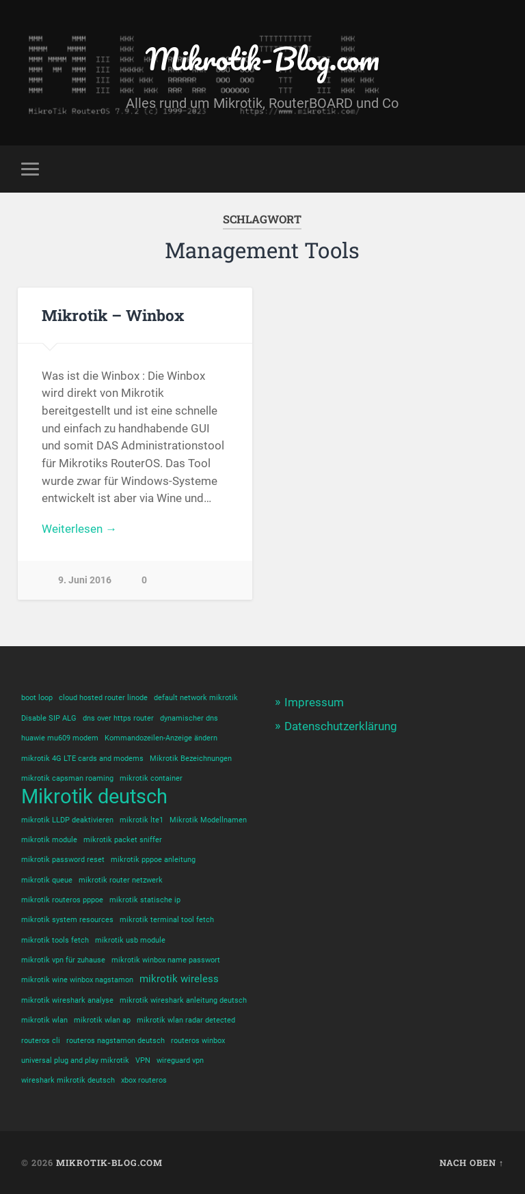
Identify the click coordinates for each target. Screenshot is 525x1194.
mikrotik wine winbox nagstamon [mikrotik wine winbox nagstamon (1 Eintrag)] (77, 979)
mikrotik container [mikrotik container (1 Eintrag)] (151, 778)
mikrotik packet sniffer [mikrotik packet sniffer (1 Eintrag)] (122, 839)
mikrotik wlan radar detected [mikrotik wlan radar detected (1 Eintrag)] (186, 1020)
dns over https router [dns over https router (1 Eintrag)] (118, 718)
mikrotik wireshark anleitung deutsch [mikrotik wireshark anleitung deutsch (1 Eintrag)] (183, 1000)
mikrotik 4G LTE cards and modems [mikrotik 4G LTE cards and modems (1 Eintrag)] (82, 758)
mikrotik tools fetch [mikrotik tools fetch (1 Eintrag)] (55, 940)
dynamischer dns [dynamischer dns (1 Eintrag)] (189, 718)
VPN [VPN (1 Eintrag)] (142, 1060)
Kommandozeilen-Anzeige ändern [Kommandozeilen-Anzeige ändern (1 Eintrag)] (161, 738)
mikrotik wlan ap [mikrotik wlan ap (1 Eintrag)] (102, 1020)
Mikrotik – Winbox (113, 315)
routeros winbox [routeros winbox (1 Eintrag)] (198, 1040)
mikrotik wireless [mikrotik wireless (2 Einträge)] (179, 979)
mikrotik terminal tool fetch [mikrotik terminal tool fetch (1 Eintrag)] (167, 919)
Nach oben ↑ (472, 1162)
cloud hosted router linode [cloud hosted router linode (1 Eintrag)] (103, 697)
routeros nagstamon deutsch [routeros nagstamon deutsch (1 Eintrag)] (115, 1040)
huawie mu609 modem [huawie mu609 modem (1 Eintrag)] (59, 738)
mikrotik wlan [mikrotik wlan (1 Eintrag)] (44, 1020)
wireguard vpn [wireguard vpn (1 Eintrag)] (180, 1060)
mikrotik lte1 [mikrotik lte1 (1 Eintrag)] (141, 820)
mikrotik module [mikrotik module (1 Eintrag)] (49, 839)
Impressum (314, 702)
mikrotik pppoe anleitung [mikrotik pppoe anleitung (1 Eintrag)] (153, 859)
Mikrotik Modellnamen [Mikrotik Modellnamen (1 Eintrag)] (208, 820)
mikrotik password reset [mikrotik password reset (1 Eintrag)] (63, 859)
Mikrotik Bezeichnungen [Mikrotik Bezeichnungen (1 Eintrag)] (191, 758)
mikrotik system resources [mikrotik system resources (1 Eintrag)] (67, 919)
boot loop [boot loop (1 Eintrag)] (37, 697)
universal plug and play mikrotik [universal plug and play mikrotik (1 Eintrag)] (75, 1060)
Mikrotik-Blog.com (262, 58)
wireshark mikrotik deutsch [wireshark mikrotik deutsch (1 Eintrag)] (68, 1080)
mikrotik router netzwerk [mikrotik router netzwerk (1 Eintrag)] (121, 880)
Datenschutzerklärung (340, 726)
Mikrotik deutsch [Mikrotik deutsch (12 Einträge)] (94, 797)
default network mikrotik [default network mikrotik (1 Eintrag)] (196, 697)
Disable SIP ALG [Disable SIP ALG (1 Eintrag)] (49, 718)
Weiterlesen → (79, 529)
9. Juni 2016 (84, 580)
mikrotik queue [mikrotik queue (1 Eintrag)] (46, 880)
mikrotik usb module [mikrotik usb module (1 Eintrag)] (130, 940)
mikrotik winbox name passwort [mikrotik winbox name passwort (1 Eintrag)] (165, 960)
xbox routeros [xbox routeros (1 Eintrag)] (144, 1080)
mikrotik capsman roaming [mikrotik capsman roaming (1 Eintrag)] (67, 778)
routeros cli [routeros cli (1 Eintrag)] (40, 1040)
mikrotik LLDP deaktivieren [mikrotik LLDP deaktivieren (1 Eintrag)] (67, 820)
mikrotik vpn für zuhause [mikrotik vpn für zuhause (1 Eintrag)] (63, 960)
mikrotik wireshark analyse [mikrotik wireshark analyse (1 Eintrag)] (67, 1000)
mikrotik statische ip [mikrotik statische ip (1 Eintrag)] (144, 900)
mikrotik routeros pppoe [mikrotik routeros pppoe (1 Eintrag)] (62, 900)
